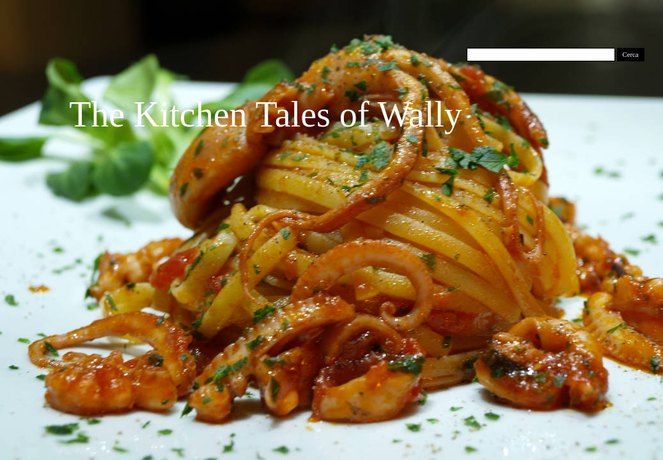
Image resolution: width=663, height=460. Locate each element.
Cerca (631, 54)
